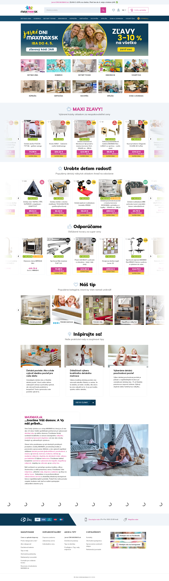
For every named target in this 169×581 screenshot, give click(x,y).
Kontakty (89, 537)
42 (154, 122)
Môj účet (118, 10)
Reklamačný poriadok (93, 549)
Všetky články (82, 402)
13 (51, 122)
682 (25, 122)
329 (25, 181)
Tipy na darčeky (69, 544)
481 (51, 181)
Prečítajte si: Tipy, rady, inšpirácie (72, 548)
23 (76, 122)
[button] (18, 139)
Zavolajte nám (94, 519)
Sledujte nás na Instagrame (129, 544)
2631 (103, 181)
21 (128, 122)
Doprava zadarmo (49, 537)
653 (25, 239)
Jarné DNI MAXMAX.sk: (60, 2)
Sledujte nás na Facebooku (130, 535)
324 (103, 239)
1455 (155, 239)
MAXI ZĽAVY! (87, 109)
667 (129, 181)
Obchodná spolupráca (94, 541)
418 (77, 239)
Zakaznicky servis (49, 541)
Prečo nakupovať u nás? (29, 541)
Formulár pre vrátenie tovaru (28, 562)
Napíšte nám (133, 519)
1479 (155, 181)
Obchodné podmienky (28, 554)
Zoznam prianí (113, 10)
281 (51, 239)
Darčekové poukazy (71, 541)
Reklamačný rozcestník (29, 557)
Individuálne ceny (49, 544)
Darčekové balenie (27, 547)
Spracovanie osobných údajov (94, 545)
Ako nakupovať (26, 544)
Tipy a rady (24, 550)
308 (129, 239)
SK (123, 10)
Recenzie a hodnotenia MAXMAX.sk (29, 567)
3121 (77, 181)
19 (102, 122)
